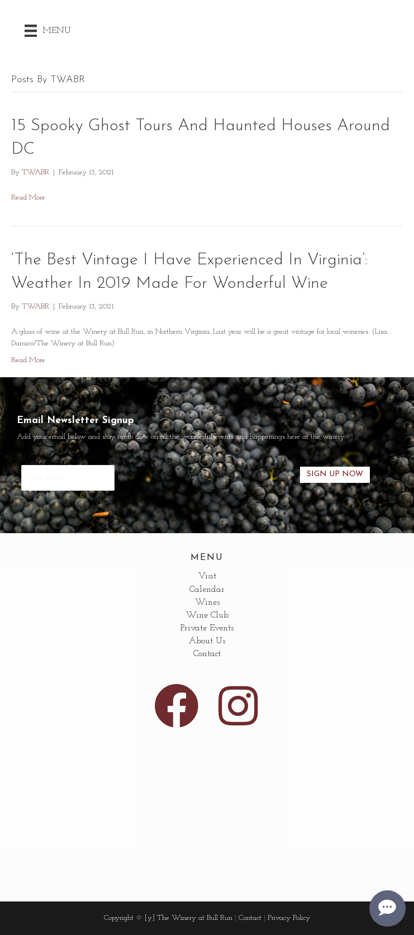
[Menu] (48, 31)
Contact (207, 653)
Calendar (207, 589)
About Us (207, 641)
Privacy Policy (289, 918)
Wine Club (207, 615)
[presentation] (207, 474)
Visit (207, 576)
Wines (207, 602)
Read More (28, 197)
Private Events (207, 628)
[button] (176, 706)
